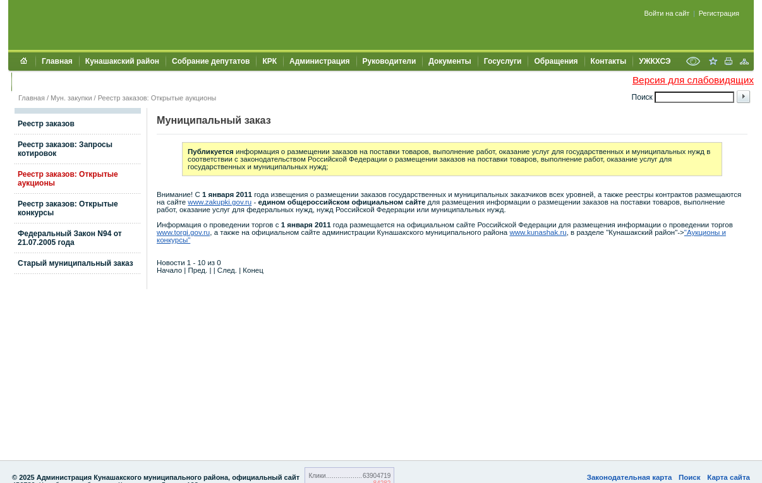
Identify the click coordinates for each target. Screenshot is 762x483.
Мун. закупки (71, 98)
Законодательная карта (629, 477)
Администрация (319, 61)
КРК (269, 61)
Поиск (690, 477)
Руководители (389, 61)
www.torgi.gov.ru (183, 232)
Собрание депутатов (211, 61)
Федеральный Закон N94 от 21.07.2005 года (70, 238)
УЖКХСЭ (654, 61)
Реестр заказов (46, 123)
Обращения (556, 61)
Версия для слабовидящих (693, 80)
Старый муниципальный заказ (75, 263)
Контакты (609, 61)
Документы (449, 61)
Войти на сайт (667, 13)
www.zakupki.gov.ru (219, 202)
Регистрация (719, 13)
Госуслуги (503, 61)
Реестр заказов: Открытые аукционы (157, 98)
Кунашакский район (122, 61)
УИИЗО (31, 81)
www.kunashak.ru (537, 232)
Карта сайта (728, 477)
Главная (57, 61)
